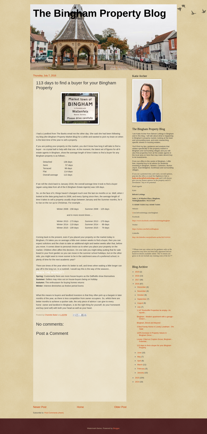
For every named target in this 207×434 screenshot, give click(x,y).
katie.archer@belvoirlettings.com (145, 178)
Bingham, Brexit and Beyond (148, 323)
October (140, 295)
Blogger (116, 428)
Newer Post (39, 407)
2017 (137, 280)
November (141, 291)
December (141, 287)
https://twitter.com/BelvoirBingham (145, 229)
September (142, 299)
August (140, 303)
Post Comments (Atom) (54, 413)
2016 (137, 284)
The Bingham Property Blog (99, 13)
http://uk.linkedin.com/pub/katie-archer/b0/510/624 (151, 237)
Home (80, 407)
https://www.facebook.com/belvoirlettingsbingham (151, 221)
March (140, 365)
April (139, 361)
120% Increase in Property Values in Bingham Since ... (152, 334)
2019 (137, 272)
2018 (137, 276)
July (139, 307)
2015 (137, 378)
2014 (137, 382)
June (139, 353)
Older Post (120, 407)
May (139, 357)
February (141, 369)
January (140, 373)
